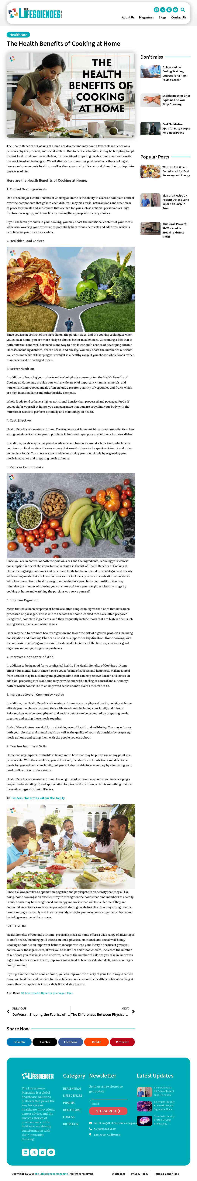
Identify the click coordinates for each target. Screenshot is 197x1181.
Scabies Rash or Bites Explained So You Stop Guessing (176, 100)
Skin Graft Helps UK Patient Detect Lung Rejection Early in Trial (164, 1091)
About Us (128, 17)
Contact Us (179, 17)
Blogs (163, 17)
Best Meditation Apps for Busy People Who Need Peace (176, 128)
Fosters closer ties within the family (38, 798)
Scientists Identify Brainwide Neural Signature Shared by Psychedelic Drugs (164, 1105)
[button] (183, 10)
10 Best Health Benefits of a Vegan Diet (47, 993)
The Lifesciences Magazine (51, 1174)
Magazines (146, 17)
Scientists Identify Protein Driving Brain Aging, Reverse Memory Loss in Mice (164, 1120)
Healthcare (18, 34)
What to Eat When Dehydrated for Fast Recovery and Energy (176, 171)
